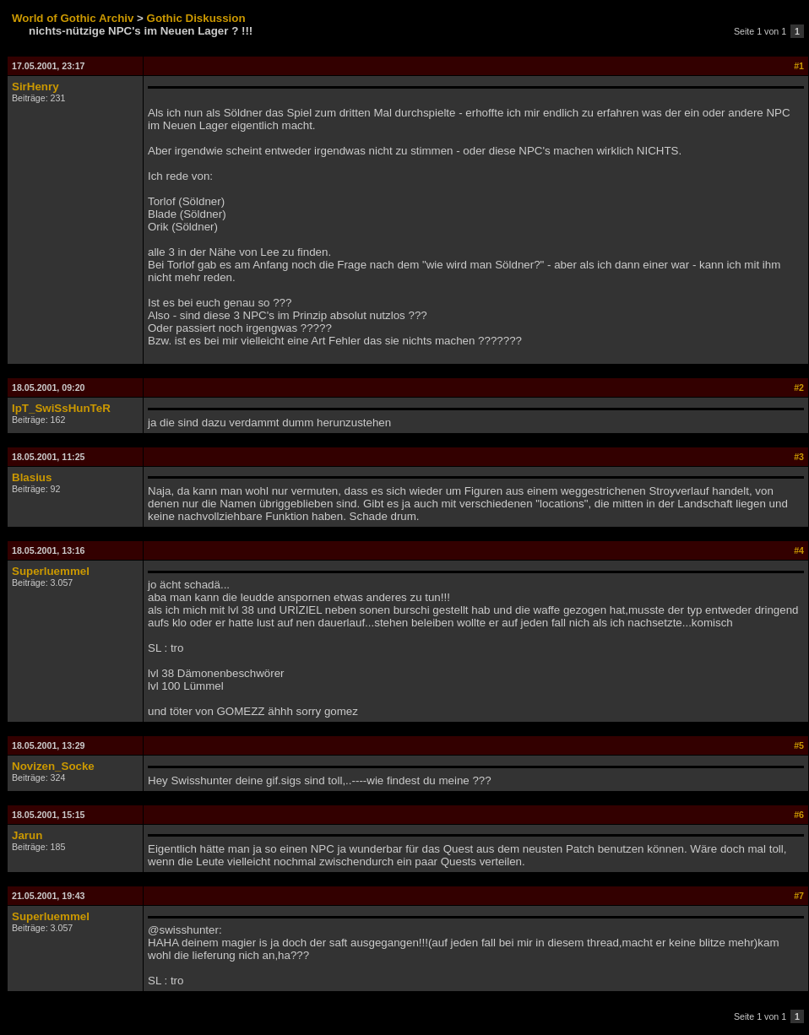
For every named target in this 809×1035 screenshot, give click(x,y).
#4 (799, 550)
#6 (799, 815)
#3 (799, 457)
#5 (799, 745)
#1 (799, 66)
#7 (799, 896)
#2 (799, 387)
